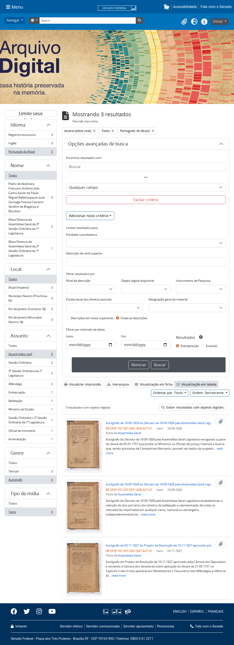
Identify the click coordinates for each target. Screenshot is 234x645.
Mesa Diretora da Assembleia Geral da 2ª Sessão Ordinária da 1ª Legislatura (30, 248)
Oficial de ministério (30, 431)
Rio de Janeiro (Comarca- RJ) (30, 310)
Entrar (218, 21)
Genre (17, 453)
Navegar (13, 20)
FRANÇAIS (215, 612)
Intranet (19, 626)
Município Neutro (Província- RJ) (30, 298)
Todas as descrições (133, 318)
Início (69, 336)
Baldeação (30, 402)
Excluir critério (145, 199)
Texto (30, 513)
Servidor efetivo (71, 626)
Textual (30, 472)
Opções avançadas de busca (98, 144)
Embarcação (30, 393)
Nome (17, 165)
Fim (123, 336)
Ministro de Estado (30, 410)
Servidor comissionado (103, 626)
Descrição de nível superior (84, 253)
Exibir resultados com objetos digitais (192, 407)
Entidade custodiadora (81, 235)
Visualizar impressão (82, 384)
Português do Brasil (30, 152)
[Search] (87, 20)
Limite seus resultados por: (31, 113)
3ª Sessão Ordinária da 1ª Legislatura (30, 373)
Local (16, 269)
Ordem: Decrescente (208, 393)
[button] (167, 7)
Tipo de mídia (25, 493)
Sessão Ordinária (30, 363)
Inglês (30, 144)
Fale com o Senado (216, 7)
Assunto (19, 336)
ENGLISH (180, 612)
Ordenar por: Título (168, 393)
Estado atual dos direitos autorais (89, 299)
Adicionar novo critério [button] (89, 215)
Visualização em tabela (196, 384)
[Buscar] (146, 166)
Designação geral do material (168, 299)
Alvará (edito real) (30, 355)
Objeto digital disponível (137, 281)
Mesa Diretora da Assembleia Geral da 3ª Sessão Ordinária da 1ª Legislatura (30, 226)
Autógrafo (30, 480)
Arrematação (30, 440)
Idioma (18, 125)
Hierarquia (118, 384)
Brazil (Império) (30, 288)
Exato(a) (211, 346)
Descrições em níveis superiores (92, 318)
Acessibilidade (185, 7)
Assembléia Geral (129, 433)
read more (148, 514)
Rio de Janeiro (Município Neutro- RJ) (30, 319)
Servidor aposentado (138, 626)
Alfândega (30, 385)
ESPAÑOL (197, 612)
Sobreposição (190, 346)
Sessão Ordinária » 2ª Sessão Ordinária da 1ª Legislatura (30, 420)
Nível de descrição (78, 281)
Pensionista (165, 626)
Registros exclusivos (30, 135)
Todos (12, 175)
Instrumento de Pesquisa (193, 281)
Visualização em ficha (154, 384)
